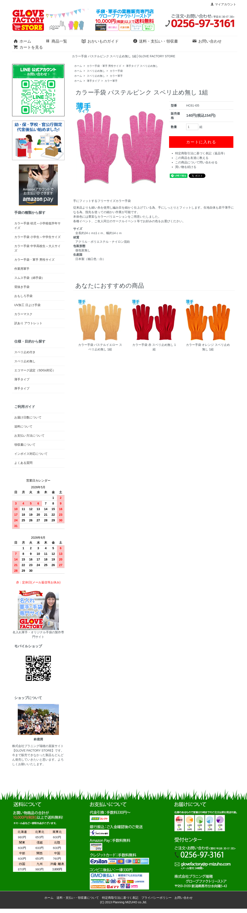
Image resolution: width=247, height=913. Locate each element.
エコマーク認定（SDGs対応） (35, 370)
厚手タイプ (21, 388)
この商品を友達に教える (191, 158)
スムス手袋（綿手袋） (29, 277)
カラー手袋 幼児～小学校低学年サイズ (37, 226)
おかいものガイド (100, 40)
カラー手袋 (116, 70)
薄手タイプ (93, 80)
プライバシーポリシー (156, 897)
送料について (23, 426)
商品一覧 (56, 40)
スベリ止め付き (25, 352)
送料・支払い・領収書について (78, 897)
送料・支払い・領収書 (155, 40)
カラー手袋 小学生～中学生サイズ (37, 237)
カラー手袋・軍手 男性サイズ (104, 65)
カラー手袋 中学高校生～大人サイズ (37, 248)
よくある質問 (23, 462)
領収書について (25, 444)
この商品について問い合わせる (196, 162)
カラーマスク (23, 314)
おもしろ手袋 (23, 296)
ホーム (22, 40)
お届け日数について (28, 417)
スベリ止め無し (96, 70)
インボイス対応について (31, 453)
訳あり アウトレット (28, 323)
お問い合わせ (207, 40)
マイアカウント (223, 4)
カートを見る (28, 46)
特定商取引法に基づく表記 (120, 897)
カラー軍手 (116, 75)
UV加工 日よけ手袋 (27, 305)
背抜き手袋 (21, 287)
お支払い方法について (29, 435)
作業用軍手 (21, 268)
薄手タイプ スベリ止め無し (142, 65)
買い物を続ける (185, 167)
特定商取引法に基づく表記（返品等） (201, 153)
